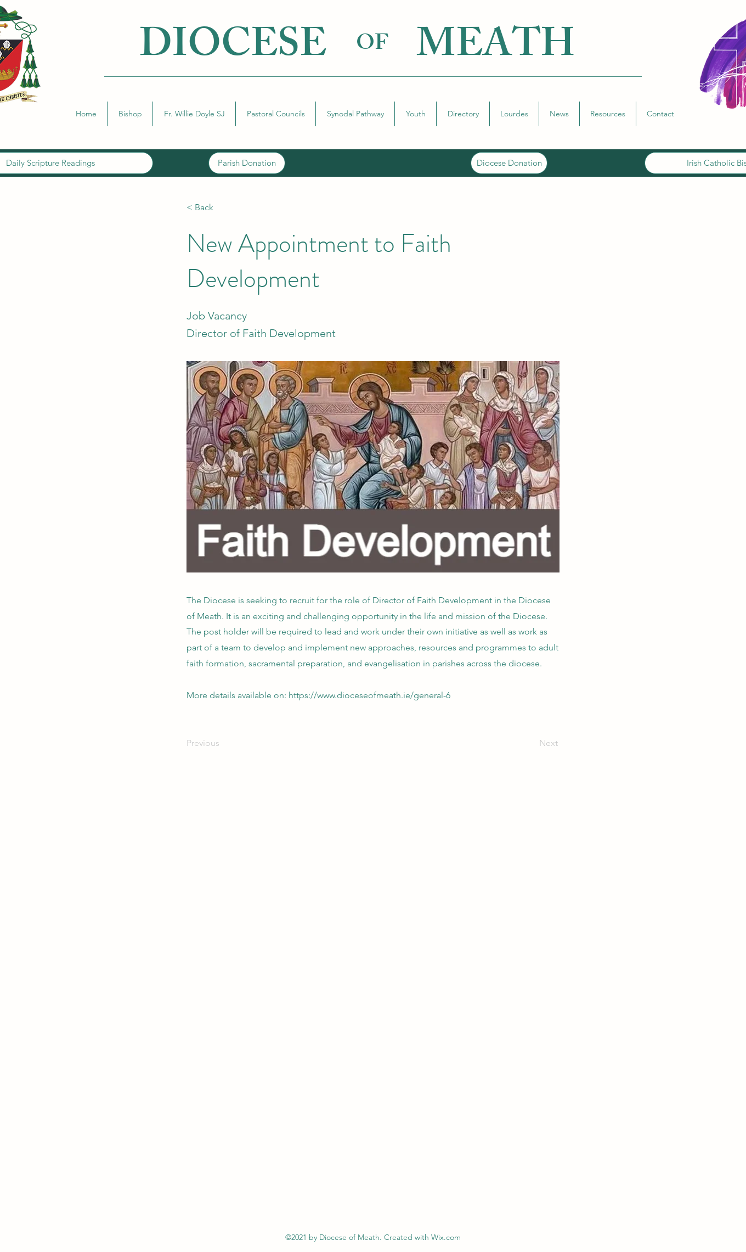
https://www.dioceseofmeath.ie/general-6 (369, 695)
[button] (130, 114)
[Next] (530, 743)
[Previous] (223, 743)
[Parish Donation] (246, 163)
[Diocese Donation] (509, 163)
